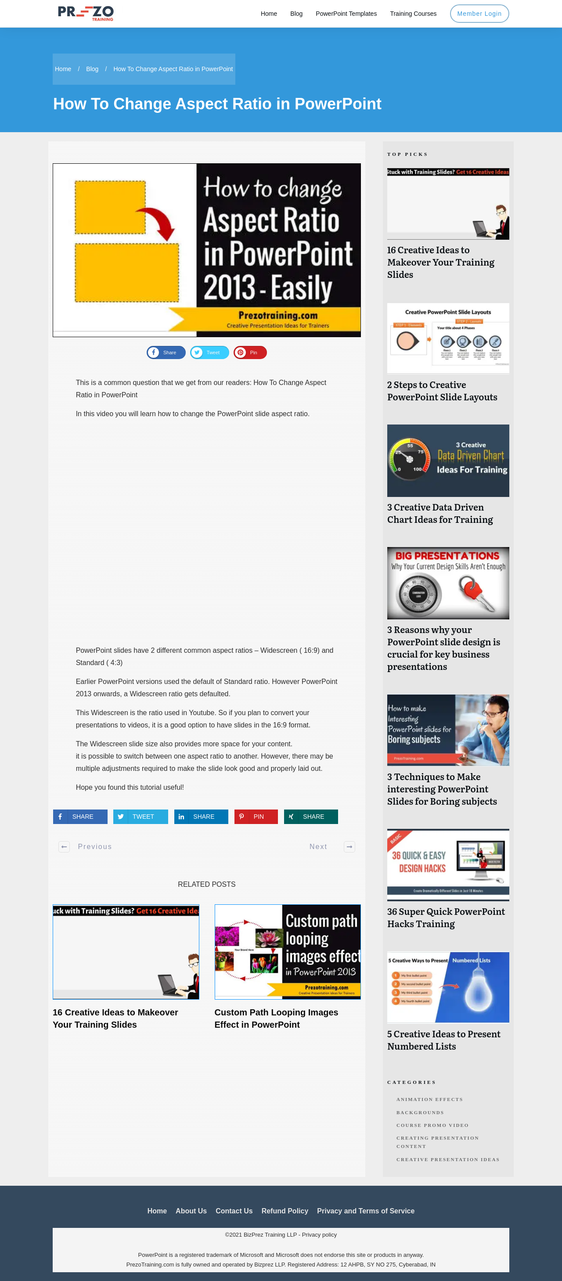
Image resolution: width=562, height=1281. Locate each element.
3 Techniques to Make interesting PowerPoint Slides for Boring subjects (448, 755)
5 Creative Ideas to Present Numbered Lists (448, 1006)
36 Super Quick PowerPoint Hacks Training (448, 883)
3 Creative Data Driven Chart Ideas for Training (448, 479)
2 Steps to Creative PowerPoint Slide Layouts (448, 356)
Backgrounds (420, 1112)
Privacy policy (319, 1234)
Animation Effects (429, 1099)
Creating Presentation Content (437, 1142)
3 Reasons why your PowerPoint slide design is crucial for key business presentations (448, 614)
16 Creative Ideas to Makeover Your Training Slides (448, 228)
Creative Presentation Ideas (448, 1159)
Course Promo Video (432, 1125)
